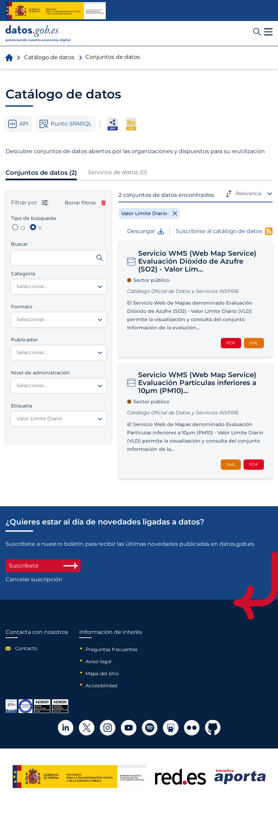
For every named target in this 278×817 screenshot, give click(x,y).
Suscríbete (43, 565)
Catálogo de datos (49, 57)
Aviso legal (98, 661)
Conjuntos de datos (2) (41, 173)
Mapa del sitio (102, 673)
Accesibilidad (101, 685)
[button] (268, 32)
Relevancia (248, 193)
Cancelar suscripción (34, 579)
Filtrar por (29, 203)
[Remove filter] (149, 213)
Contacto (26, 648)
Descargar (145, 231)
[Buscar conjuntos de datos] (58, 258)
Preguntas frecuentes (111, 649)
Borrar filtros (85, 202)
